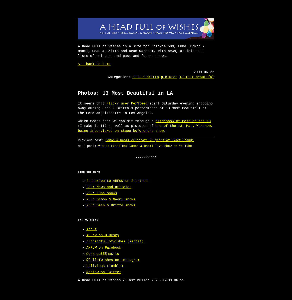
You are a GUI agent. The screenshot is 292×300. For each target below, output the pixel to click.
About (91, 229)
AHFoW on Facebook (103, 247)
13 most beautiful (196, 77)
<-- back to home (94, 64)
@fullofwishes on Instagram (113, 260)
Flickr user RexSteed (126, 103)
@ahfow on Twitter (103, 272)
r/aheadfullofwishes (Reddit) (115, 241)
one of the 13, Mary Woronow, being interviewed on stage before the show (145, 128)
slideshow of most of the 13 (183, 121)
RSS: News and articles (108, 187)
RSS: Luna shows (101, 193)
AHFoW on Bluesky (102, 235)
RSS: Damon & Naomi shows (110, 199)
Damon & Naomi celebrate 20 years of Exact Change (150, 140)
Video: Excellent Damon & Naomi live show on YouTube (145, 146)
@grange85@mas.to (102, 254)
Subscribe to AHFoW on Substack (117, 181)
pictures (169, 77)
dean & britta (145, 77)
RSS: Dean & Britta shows (110, 205)
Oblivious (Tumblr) (104, 266)
